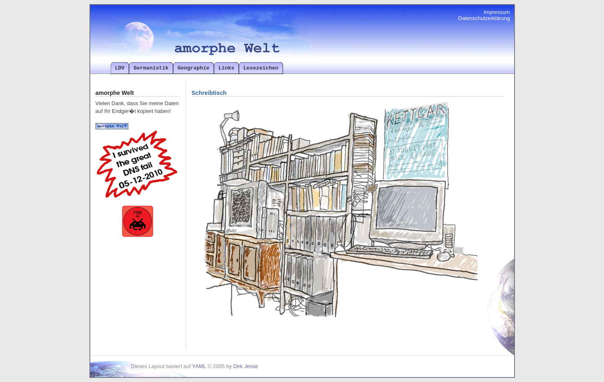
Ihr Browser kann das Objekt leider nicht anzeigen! (334, 222)
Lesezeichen (261, 68)
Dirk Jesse (245, 366)
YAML (199, 366)
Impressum (497, 12)
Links (226, 68)
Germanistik (151, 68)
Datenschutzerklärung (484, 18)
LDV (120, 68)
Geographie (194, 68)
